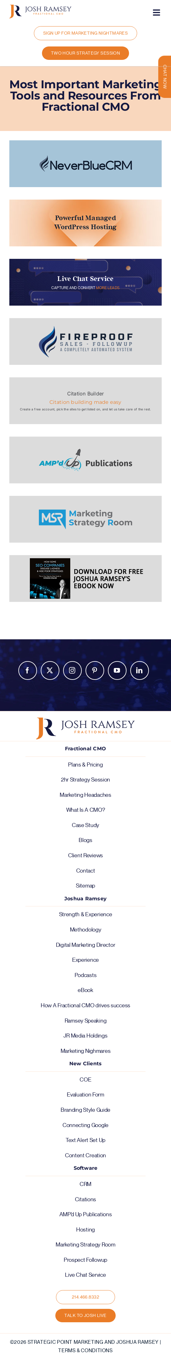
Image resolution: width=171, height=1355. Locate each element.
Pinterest (95, 670)
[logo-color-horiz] (40, 7)
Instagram (72, 670)
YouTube (117, 670)
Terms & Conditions (85, 1351)
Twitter (50, 670)
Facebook (27, 670)
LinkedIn (139, 670)
